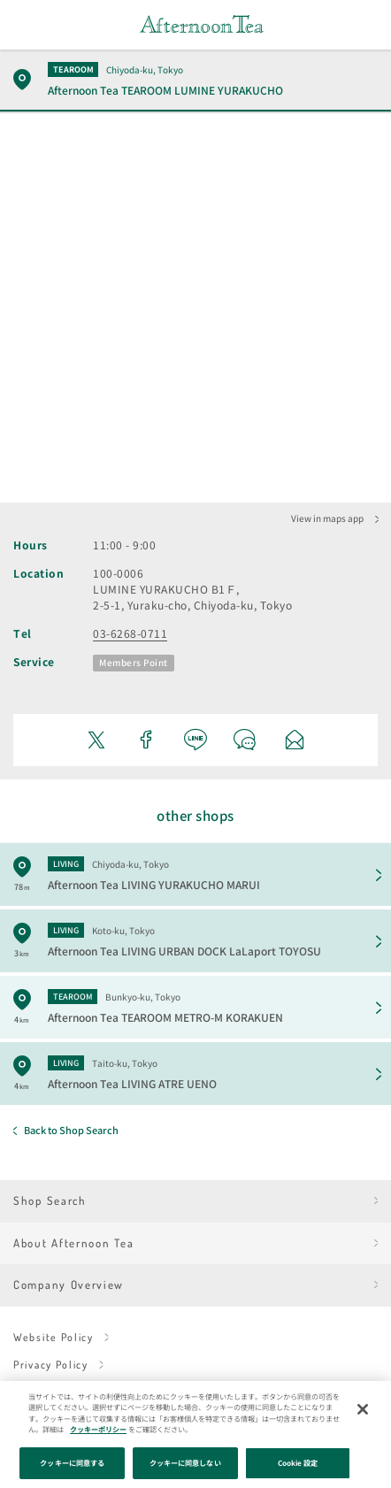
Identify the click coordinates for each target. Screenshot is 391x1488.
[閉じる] (362, 1409)
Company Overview (68, 1284)
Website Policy (53, 1337)
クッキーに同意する (72, 1463)
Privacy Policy (50, 1364)
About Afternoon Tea (73, 1243)
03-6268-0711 (130, 632)
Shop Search (50, 1200)
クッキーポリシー (98, 1429)
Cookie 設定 (298, 1463)
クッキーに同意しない (185, 1463)
